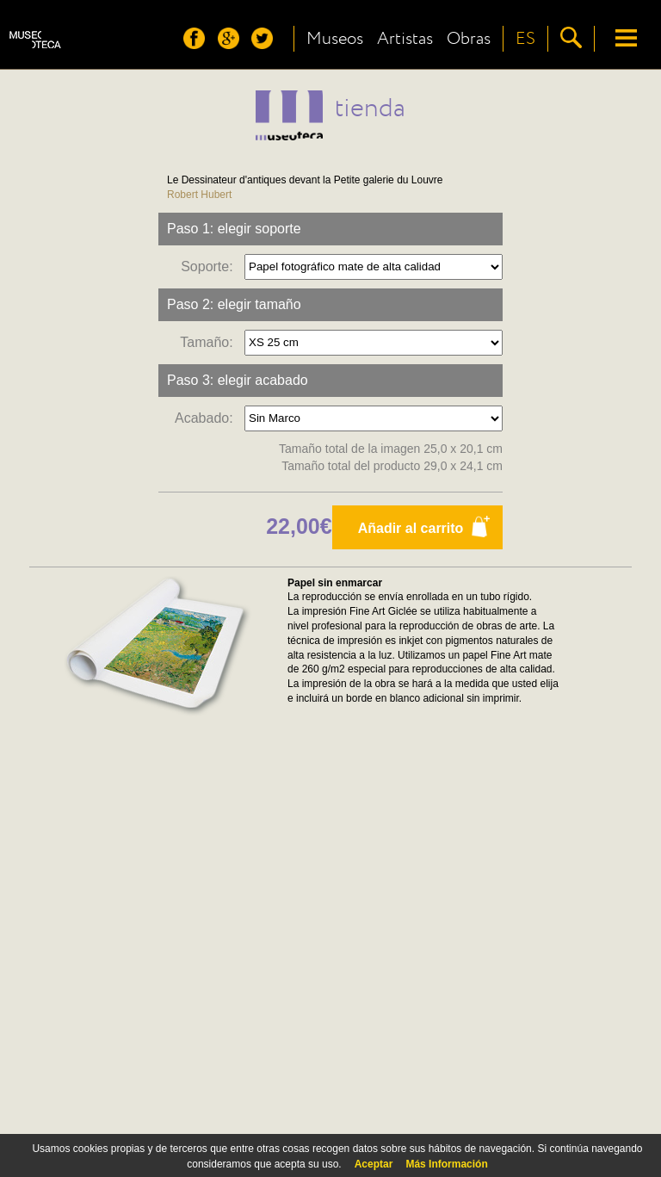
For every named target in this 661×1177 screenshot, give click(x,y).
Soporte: (210, 265)
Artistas (405, 39)
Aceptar (374, 1164)
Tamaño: (210, 341)
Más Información (446, 1164)
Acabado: (208, 417)
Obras (469, 39)
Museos (334, 39)
